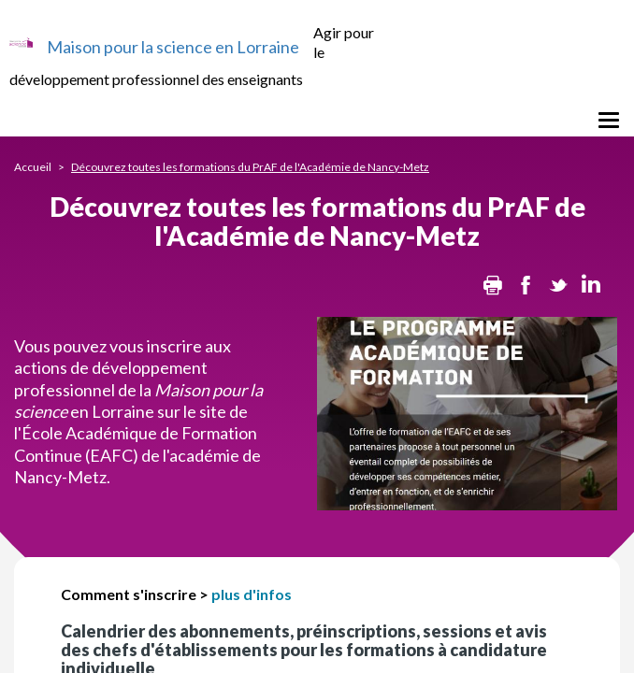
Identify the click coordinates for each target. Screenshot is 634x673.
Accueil (32, 167)
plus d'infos (251, 594)
